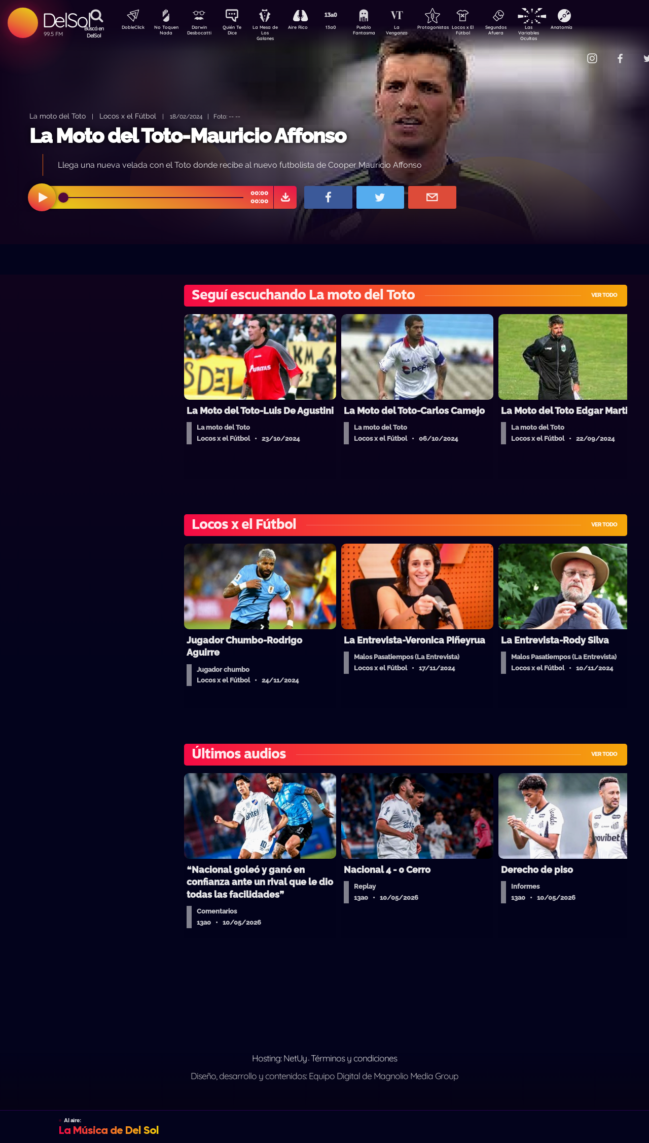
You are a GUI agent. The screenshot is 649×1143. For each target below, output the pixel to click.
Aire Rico (307, 28)
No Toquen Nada (165, 32)
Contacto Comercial (571, 52)
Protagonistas (448, 28)
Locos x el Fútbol (127, 115)
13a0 (342, 28)
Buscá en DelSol (94, 32)
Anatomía (591, 28)
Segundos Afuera (520, 32)
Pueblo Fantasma (377, 32)
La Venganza (413, 32)
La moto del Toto (57, 115)
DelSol (66, 20)
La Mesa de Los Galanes (271, 33)
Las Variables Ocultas (555, 33)
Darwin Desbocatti (200, 32)
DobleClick (129, 28)
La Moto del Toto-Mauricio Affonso (187, 135)
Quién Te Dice (236, 32)
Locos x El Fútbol (484, 32)
